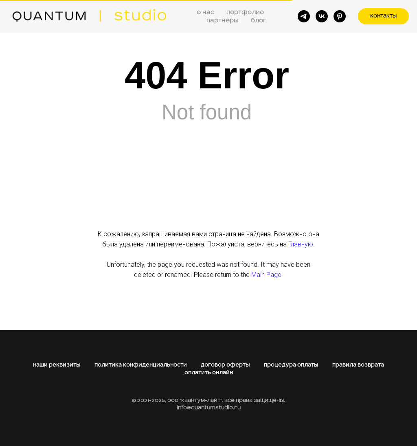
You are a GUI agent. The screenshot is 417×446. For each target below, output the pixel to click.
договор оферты (225, 365)
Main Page (266, 275)
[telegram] (304, 16)
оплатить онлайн (208, 373)
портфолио (245, 12)
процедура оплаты (291, 365)
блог (258, 20)
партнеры (222, 20)
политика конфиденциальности (140, 365)
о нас (205, 12)
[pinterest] (340, 16)
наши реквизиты (57, 365)
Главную (300, 244)
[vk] (322, 16)
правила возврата (358, 365)
